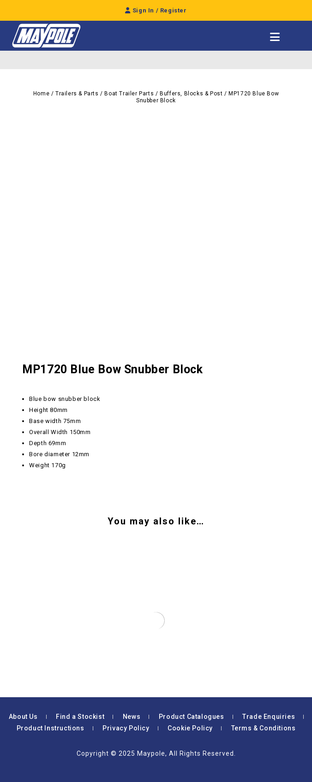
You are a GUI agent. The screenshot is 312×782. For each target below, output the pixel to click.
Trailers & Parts (77, 93)
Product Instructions (50, 728)
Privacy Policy (125, 728)
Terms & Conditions (263, 728)
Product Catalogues (191, 716)
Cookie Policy (190, 728)
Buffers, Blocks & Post (191, 93)
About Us (23, 716)
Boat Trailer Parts (129, 93)
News (131, 716)
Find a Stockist (80, 716)
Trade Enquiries (268, 716)
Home (41, 93)
